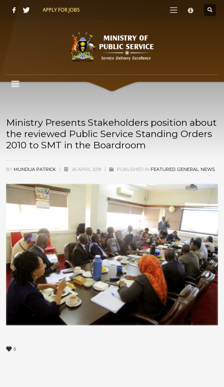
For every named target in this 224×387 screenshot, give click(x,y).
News (208, 169)
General (188, 169)
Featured (163, 169)
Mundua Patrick (35, 169)
